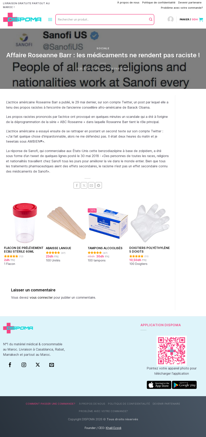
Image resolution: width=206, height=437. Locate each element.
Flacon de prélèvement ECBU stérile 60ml (23, 249)
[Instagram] (24, 365)
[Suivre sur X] (37, 365)
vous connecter (41, 297)
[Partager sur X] (84, 185)
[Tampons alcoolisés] (108, 223)
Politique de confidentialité (158, 2)
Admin (125, 68)
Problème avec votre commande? (182, 7)
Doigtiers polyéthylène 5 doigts (149, 249)
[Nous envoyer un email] (51, 365)
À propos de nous (128, 2)
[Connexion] (171, 19)
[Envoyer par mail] (91, 185)
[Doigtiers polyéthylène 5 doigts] (150, 223)
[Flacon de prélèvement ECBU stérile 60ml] (25, 223)
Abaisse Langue (58, 248)
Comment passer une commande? (93, 2)
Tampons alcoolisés (105, 248)
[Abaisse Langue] (67, 223)
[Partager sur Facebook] (76, 185)
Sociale (103, 48)
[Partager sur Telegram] (98, 185)
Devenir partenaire (190, 2)
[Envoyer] (150, 19)
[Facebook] (10, 365)
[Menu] (50, 19)
